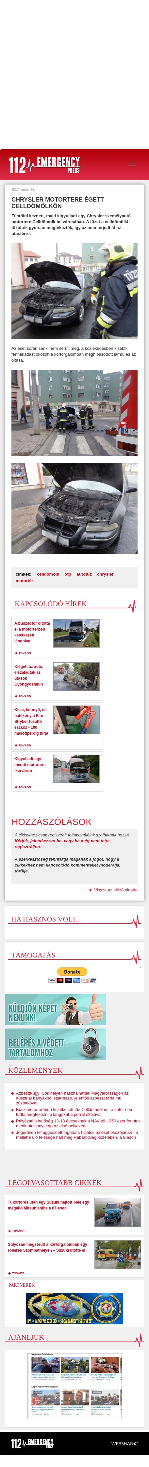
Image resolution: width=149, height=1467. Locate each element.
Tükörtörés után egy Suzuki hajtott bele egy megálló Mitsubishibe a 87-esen (48, 1205)
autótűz (83, 574)
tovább (25, 653)
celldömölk (48, 574)
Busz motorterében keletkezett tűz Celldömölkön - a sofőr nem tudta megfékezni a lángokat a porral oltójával (74, 1112)
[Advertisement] (74, 74)
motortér (24, 580)
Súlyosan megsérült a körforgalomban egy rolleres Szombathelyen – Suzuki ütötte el (47, 1247)
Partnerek (21, 1285)
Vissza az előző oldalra (116, 889)
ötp (68, 574)
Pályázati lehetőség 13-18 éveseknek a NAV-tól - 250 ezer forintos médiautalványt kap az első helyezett (78, 1123)
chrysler (105, 574)
